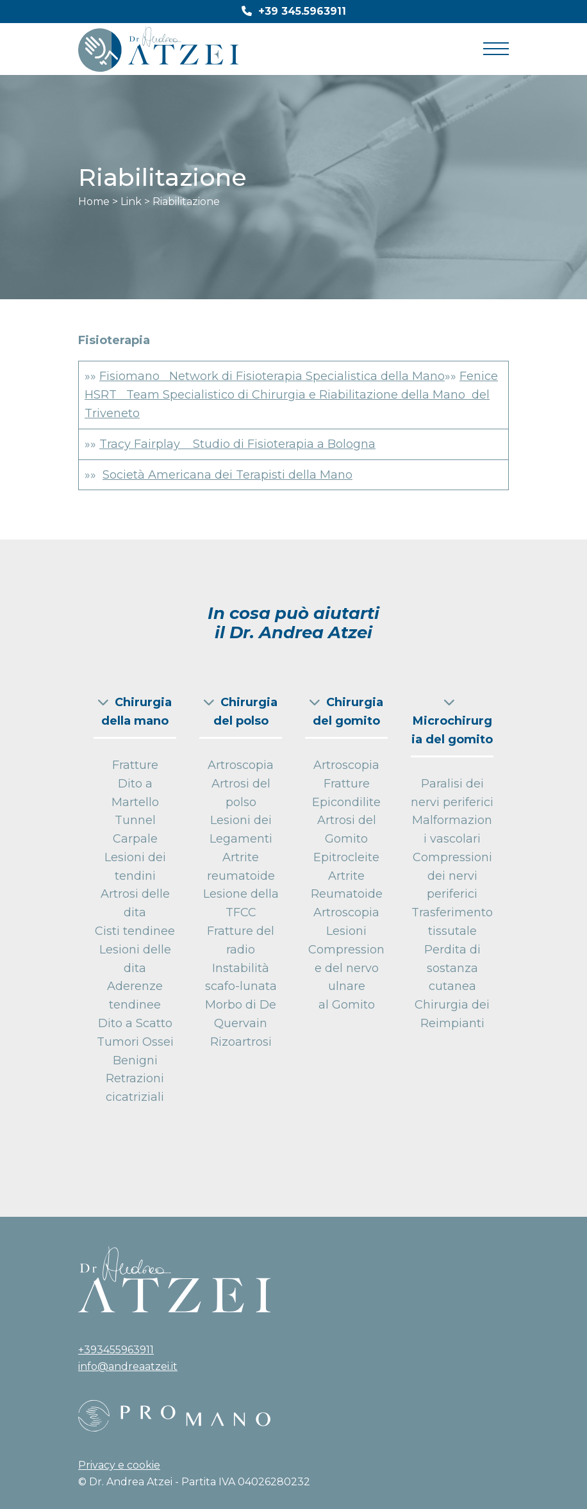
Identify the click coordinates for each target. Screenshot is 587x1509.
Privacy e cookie (119, 1465)
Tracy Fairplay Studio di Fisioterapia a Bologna (237, 444)
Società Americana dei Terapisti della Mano (227, 475)
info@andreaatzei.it (128, 1366)
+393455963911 (116, 1350)
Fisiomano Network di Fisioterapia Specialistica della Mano (272, 376)
